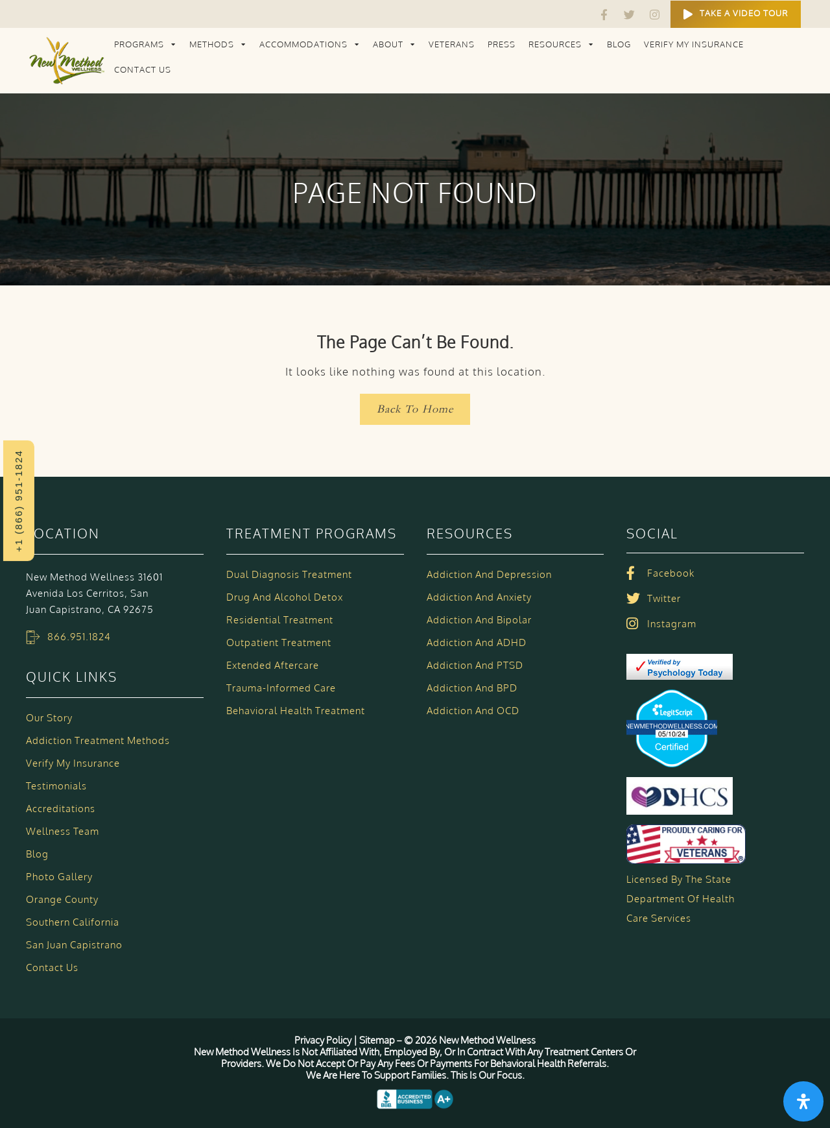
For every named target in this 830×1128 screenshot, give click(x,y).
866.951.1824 (79, 636)
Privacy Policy (323, 1040)
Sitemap (377, 1040)
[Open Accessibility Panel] (803, 1101)
